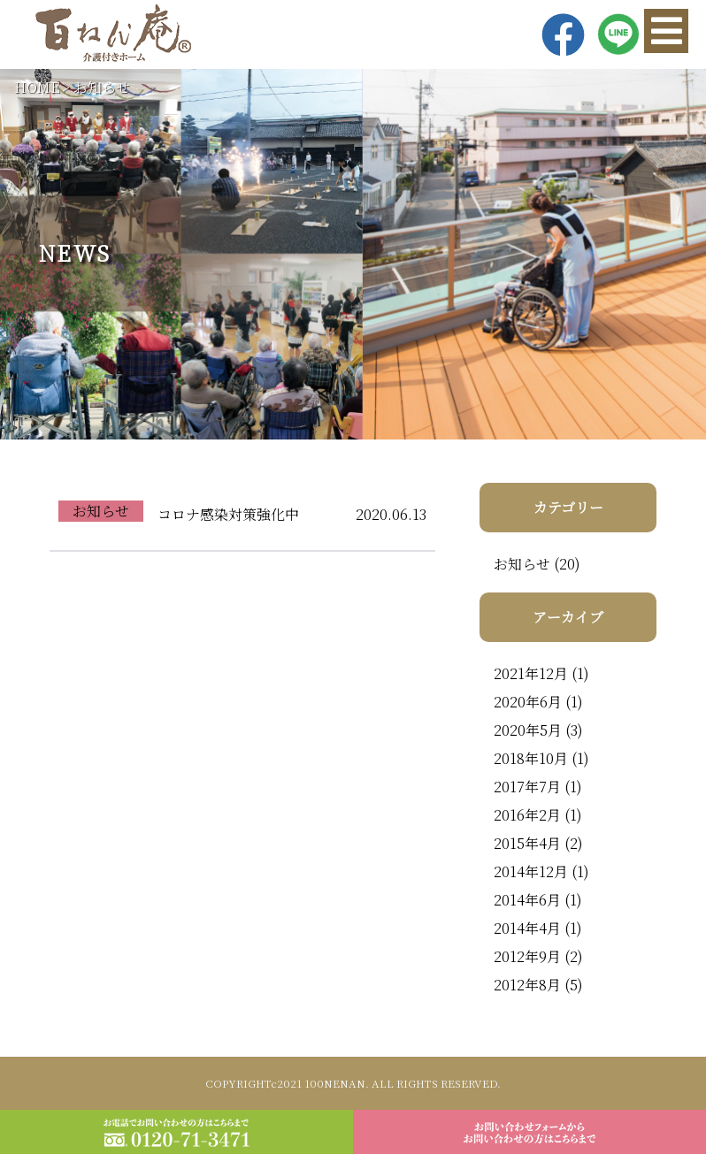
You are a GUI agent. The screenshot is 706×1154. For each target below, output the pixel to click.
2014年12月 (531, 871)
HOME (37, 87)
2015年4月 (527, 843)
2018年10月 (531, 758)
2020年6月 (528, 702)
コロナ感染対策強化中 (228, 514)
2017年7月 (527, 786)
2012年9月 (527, 956)
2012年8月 (527, 984)
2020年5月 (528, 730)
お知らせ (101, 87)
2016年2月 (527, 815)
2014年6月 (527, 900)
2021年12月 (531, 673)
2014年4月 (527, 928)
